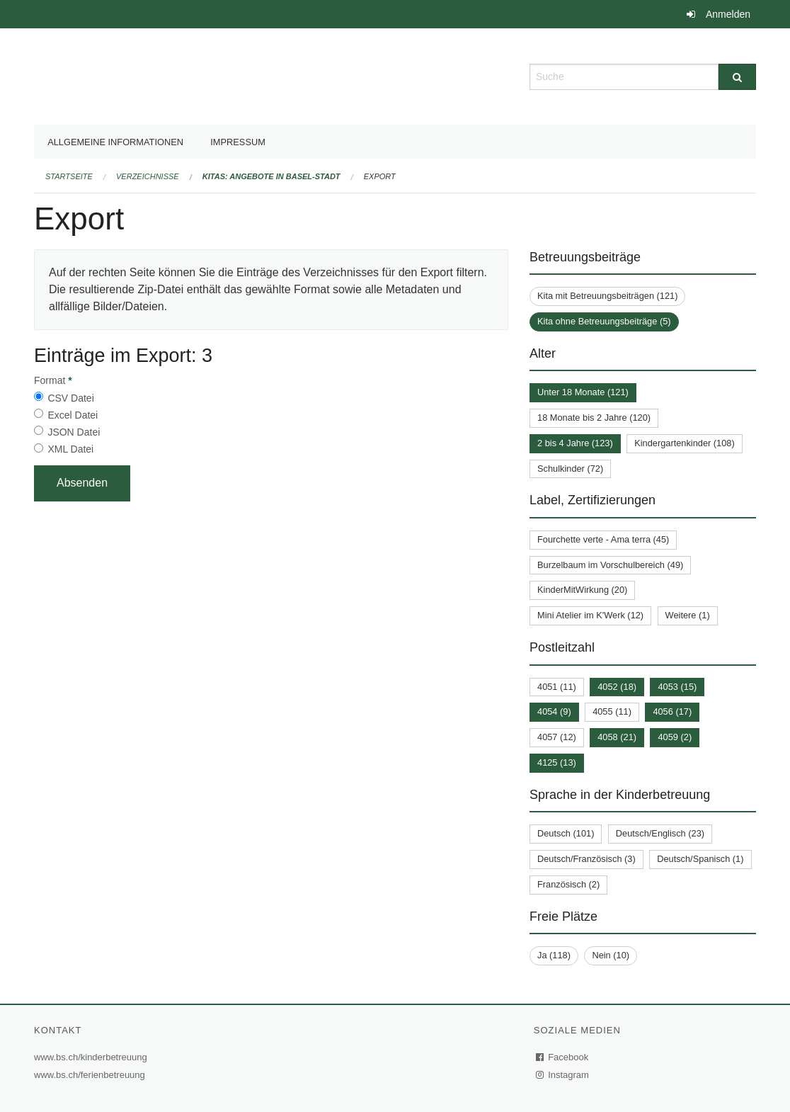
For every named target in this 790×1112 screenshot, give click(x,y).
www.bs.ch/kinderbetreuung (92, 1057)
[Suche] (737, 77)
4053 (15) (677, 686)
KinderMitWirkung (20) (582, 589)
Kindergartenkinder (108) (684, 443)
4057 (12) (556, 737)
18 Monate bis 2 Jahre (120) (594, 417)
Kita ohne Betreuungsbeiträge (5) (604, 321)
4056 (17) (672, 711)
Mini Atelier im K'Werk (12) (590, 615)
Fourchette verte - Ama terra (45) (603, 539)
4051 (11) (556, 686)
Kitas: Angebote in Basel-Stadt (271, 176)
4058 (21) (616, 737)
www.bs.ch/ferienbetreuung (91, 1075)
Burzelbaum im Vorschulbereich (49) (610, 565)
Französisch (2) (568, 884)
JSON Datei (73, 432)
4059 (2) (675, 737)
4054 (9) (554, 711)
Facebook (563, 1057)
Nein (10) (610, 955)
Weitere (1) (687, 615)
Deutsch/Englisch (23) (660, 833)
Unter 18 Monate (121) (583, 392)
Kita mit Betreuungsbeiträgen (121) (607, 295)
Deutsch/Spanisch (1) (700, 858)
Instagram (563, 1075)
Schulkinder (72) (570, 468)
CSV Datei (70, 398)
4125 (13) (556, 762)
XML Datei (70, 449)
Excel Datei (72, 415)
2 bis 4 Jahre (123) (575, 443)
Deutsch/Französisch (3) (586, 858)
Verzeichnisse (147, 176)
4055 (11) (611, 711)
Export (380, 176)
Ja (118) (554, 955)
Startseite (69, 176)
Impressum (237, 142)
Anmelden (728, 14)
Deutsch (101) (565, 833)
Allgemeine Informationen (115, 142)
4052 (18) (616, 686)
